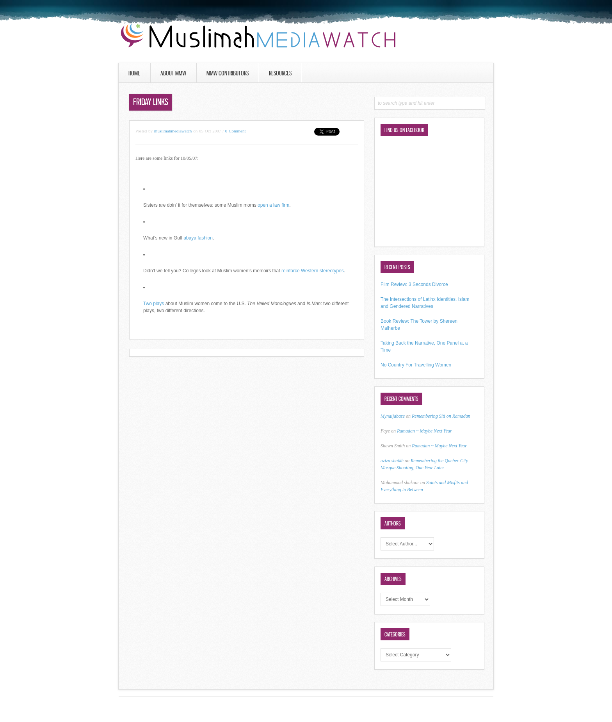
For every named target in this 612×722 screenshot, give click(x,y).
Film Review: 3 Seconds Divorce (414, 284)
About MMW (173, 73)
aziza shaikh (392, 460)
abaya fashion (198, 238)
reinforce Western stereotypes (312, 270)
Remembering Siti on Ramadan (441, 416)
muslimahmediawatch (173, 131)
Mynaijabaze (393, 416)
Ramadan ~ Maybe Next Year (424, 431)
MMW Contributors (227, 73)
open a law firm (273, 205)
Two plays (153, 303)
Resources (280, 73)
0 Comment (235, 131)
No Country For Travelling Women (416, 365)
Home (134, 73)
